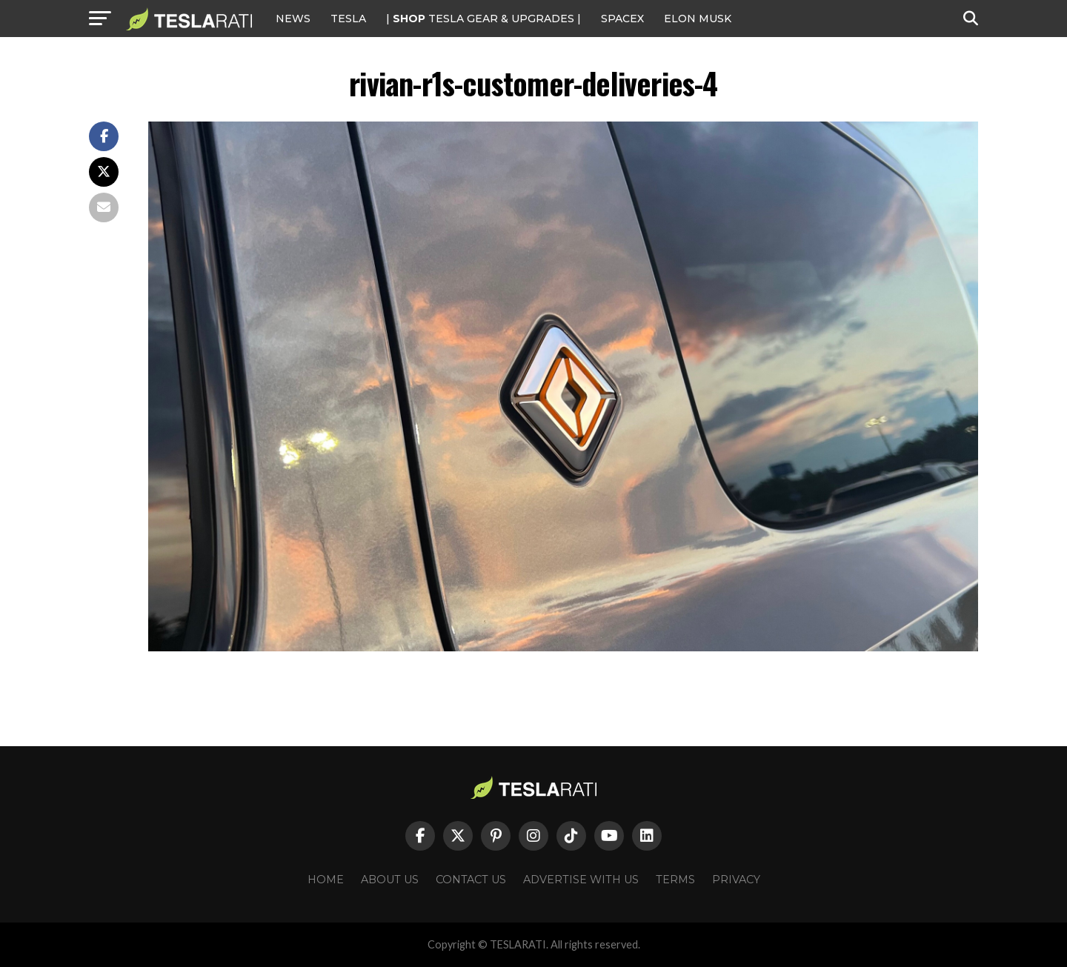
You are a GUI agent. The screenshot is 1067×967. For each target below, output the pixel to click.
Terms (675, 879)
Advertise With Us (581, 879)
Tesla (348, 18)
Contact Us (471, 879)
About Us (390, 879)
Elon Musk (697, 18)
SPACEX (622, 18)
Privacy (736, 879)
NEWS (293, 18)
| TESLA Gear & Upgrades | (483, 18)
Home (326, 879)
